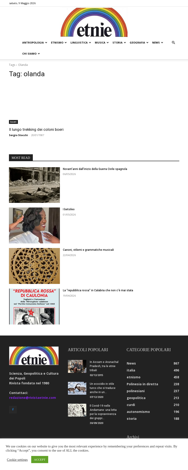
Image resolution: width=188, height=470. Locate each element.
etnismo (59, 42)
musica (102, 42)
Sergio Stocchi (18, 124)
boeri (13, 110)
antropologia (34, 42)
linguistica (80, 42)
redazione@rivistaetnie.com (32, 386)
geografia (139, 42)
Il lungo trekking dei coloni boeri (36, 118)
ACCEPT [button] (39, 459)
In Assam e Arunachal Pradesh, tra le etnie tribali (104, 355)
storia (119, 42)
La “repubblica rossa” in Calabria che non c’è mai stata (98, 279)
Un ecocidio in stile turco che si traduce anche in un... (102, 377)
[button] (173, 43)
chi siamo (31, 53)
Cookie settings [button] (17, 459)
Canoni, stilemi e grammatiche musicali (88, 238)
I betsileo (69, 198)
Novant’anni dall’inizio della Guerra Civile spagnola (95, 158)
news (157, 42)
